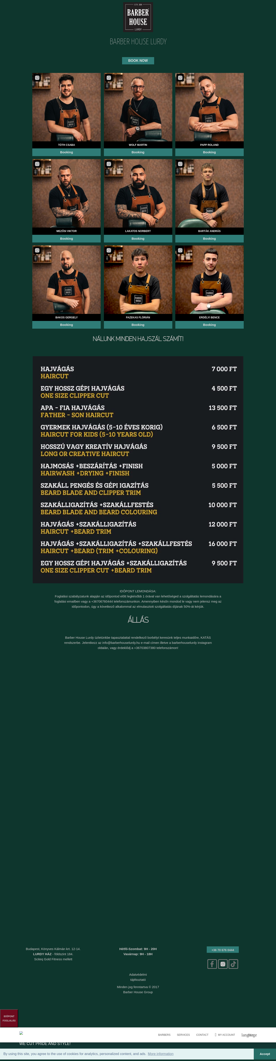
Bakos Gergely (66, 317)
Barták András (209, 231)
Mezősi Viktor (66, 231)
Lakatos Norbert (138, 231)
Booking (66, 152)
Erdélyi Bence (209, 317)
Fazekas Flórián (138, 317)
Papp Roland (209, 144)
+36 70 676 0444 (222, 950)
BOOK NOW (138, 60)
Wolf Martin (138, 144)
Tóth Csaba (66, 144)
